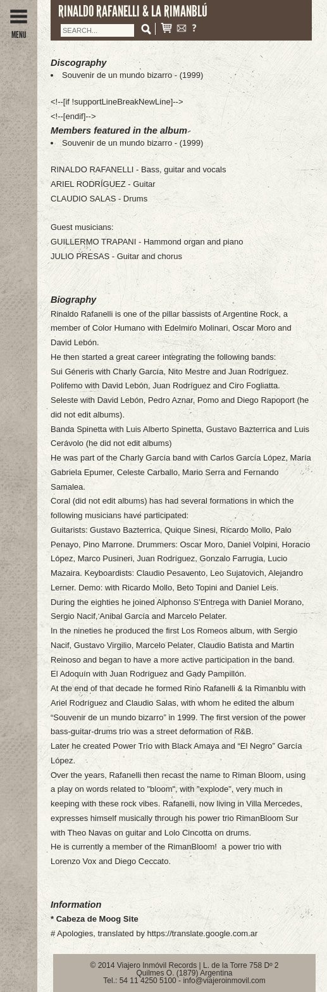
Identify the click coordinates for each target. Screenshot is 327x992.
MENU (19, 30)
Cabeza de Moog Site (97, 919)
